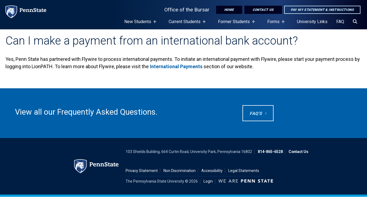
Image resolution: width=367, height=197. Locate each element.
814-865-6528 (270, 151)
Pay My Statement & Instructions (322, 10)
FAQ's (256, 113)
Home (229, 10)
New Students (139, 24)
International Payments (176, 66)
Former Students (235, 24)
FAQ (340, 21)
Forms (274, 24)
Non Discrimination (179, 170)
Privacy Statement (142, 170)
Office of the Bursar (187, 10)
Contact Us (263, 10)
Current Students (185, 24)
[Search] (355, 21)
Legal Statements (243, 170)
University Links (312, 21)
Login (208, 181)
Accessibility (212, 170)
